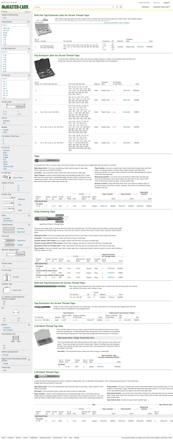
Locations (11, 437)
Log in (167, 3)
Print (121, 22)
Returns (18, 437)
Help (70, 437)
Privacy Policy (167, 437)
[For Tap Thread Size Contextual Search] (16, 52)
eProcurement (57, 437)
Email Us (157, 3)
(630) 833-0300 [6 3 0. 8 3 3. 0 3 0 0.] (144, 3)
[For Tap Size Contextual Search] (16, 78)
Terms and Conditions (153, 437)
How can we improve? (111, 22)
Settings (76, 437)
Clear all (27, 11)
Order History (161, 7)
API (65, 437)
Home (3, 437)
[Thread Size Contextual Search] (16, 25)
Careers (25, 437)
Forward (126, 22)
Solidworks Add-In (45, 437)
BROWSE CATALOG (10, 2)
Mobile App (33, 437)
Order (145, 7)
